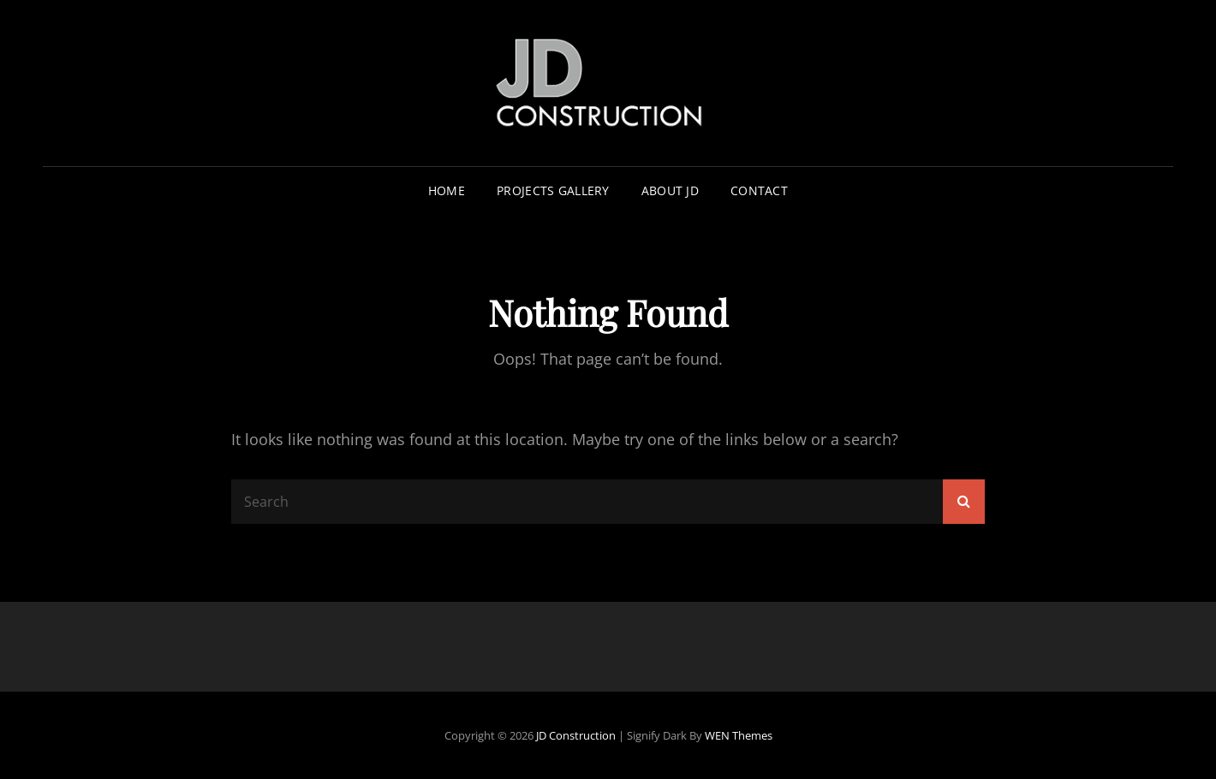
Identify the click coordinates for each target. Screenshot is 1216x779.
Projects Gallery (553, 190)
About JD (670, 190)
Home (446, 190)
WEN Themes (738, 735)
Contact (759, 190)
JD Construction (576, 735)
